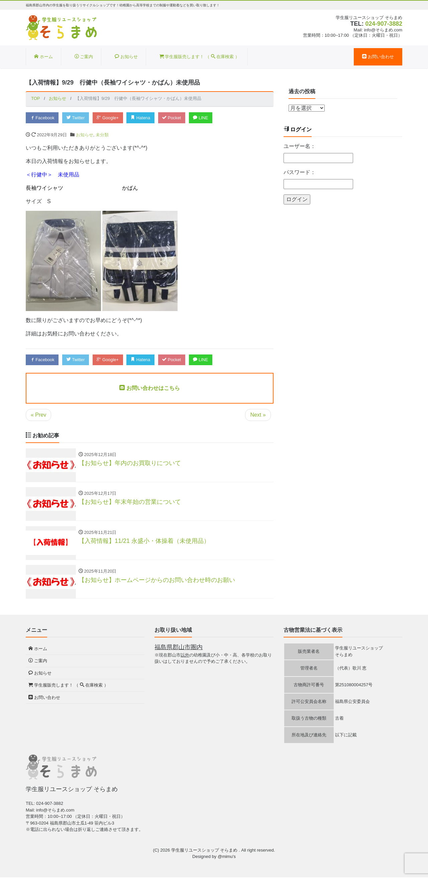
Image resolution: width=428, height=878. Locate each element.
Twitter (76, 117)
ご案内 (84, 56)
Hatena (142, 117)
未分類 (102, 134)
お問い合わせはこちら (149, 388)
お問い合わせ (378, 56)
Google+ (109, 117)
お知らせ (126, 56)
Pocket (173, 117)
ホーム (43, 56)
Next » (257, 415)
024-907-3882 (383, 23)
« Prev (38, 415)
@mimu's (227, 857)
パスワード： (300, 172)
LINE (203, 117)
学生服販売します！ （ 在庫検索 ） (199, 56)
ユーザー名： (300, 146)
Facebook (42, 117)
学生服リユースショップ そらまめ (205, 850)
